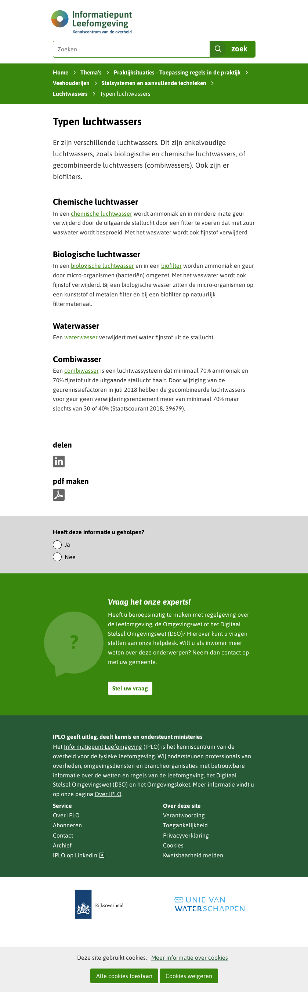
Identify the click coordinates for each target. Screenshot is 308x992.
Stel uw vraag (130, 688)
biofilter (171, 265)
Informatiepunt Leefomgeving (103, 746)
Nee (70, 557)
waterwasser (81, 337)
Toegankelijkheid (185, 825)
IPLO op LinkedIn (79, 855)
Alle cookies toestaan (124, 976)
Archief (62, 845)
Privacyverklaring (186, 835)
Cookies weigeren (189, 976)
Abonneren (67, 825)
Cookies (173, 845)
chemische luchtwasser (101, 213)
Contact (63, 835)
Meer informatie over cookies (189, 957)
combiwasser (81, 370)
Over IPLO (108, 794)
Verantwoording (184, 815)
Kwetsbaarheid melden (193, 855)
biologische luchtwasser (102, 265)
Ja (67, 544)
